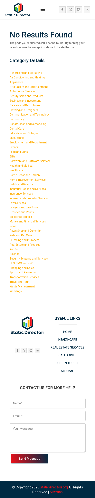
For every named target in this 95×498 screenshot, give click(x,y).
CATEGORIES (68, 355)
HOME (67, 332)
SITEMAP (67, 371)
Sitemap (56, 492)
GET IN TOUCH (67, 363)
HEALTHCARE (67, 339)
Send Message (29, 459)
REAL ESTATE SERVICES (67, 347)
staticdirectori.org (54, 487)
